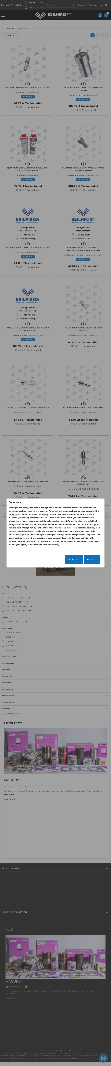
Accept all (69, 560)
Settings (87, 560)
